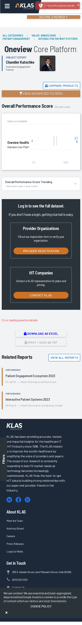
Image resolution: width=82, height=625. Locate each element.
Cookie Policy (41, 606)
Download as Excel (41, 333)
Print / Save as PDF (41, 342)
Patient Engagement (16, 38)
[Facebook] (18, 500)
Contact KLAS (41, 295)
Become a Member (52, 17)
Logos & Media (14, 551)
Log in (23, 205)
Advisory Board (14, 528)
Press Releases (15, 543)
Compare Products (61, 86)
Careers (10, 536)
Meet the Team (14, 520)
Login (17, 17)
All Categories (13, 35)
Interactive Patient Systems (58, 38)
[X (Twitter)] (27, 500)
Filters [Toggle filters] (3, 459)
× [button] (78, 4)
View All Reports (64, 357)
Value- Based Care (44, 35)
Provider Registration (41, 251)
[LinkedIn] (9, 500)
